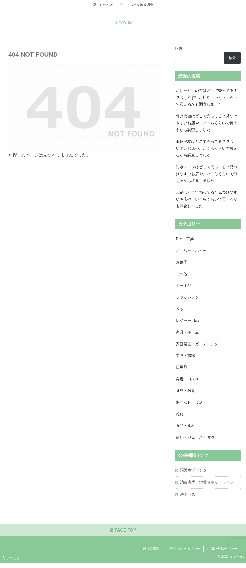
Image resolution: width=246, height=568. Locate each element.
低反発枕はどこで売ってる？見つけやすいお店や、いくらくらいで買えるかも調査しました (206, 149)
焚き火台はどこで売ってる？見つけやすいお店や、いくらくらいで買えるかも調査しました (206, 123)
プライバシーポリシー (183, 553)
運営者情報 (151, 553)
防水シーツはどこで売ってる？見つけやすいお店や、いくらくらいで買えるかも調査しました (206, 175)
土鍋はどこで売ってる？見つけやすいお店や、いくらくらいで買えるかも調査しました (206, 201)
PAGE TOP (123, 534)
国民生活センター (195, 474)
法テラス (187, 498)
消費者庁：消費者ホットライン (207, 486)
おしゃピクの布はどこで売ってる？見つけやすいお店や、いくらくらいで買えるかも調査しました (206, 98)
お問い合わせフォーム (224, 553)
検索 (179, 48)
